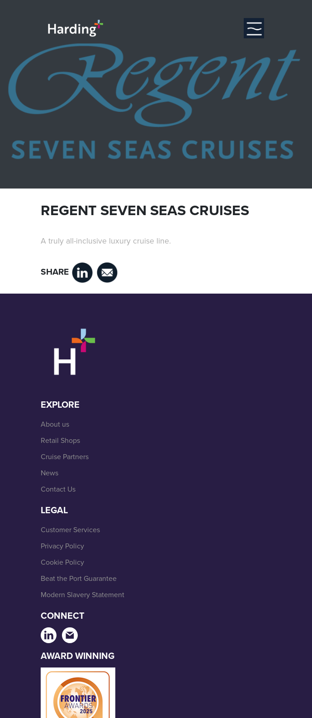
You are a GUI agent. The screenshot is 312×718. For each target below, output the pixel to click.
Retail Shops (60, 440)
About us (55, 424)
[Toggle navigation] (254, 28)
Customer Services (70, 530)
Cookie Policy (62, 562)
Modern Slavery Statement (82, 594)
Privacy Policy (62, 546)
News (49, 473)
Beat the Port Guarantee (79, 578)
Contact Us (58, 489)
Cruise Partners (65, 456)
